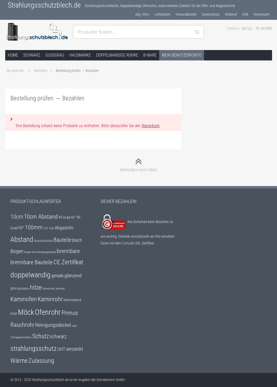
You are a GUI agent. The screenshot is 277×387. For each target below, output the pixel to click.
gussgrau (54, 55)
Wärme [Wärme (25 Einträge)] (19, 360)
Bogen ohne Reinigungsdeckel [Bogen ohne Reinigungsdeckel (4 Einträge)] (40, 252)
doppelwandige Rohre (117, 55)
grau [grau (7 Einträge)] (13, 288)
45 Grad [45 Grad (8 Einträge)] (64, 217)
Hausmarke (80, 55)
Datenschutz (211, 14)
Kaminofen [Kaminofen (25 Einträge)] (23, 299)
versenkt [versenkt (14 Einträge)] (74, 349)
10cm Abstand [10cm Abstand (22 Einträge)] (41, 216)
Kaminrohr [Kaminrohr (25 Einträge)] (50, 299)
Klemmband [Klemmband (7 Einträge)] (72, 300)
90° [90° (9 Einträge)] (21, 227)
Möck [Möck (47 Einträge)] (26, 312)
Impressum (261, 14)
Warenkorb (150, 125)
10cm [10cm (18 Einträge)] (16, 216)
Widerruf (231, 14)
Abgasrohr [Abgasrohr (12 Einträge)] (64, 228)
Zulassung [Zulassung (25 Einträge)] (41, 360)
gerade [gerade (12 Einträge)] (57, 276)
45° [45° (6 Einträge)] (73, 217)
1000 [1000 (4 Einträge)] (51, 228)
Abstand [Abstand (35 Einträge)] (21, 239)
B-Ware (150, 55)
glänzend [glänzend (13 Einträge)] (73, 276)
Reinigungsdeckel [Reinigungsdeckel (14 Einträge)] (53, 325)
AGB (245, 14)
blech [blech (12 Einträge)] (77, 240)
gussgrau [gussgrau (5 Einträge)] (23, 288)
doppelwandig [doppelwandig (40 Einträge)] (30, 275)
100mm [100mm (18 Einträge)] (33, 227)
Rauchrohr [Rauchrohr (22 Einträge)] (22, 324)
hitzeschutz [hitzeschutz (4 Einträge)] (48, 288)
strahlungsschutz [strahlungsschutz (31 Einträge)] (33, 348)
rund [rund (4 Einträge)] (74, 326)
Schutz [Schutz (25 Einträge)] (40, 336)
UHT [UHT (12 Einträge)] (61, 349)
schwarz (31, 55)
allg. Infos (142, 14)
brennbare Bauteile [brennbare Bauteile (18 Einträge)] (31, 262)
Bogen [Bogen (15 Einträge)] (16, 251)
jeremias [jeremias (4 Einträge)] (60, 288)
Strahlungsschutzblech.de (44, 5)
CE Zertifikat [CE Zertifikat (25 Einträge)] (68, 262)
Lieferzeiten (162, 14)
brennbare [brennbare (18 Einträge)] (68, 251)
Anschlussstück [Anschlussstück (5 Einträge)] (43, 241)
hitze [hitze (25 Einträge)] (36, 287)
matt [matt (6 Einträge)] (13, 313)
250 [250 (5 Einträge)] (45, 228)
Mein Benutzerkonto (181, 55)
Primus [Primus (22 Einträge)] (69, 312)
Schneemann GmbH (110, 380)
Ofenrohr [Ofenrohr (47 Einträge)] (48, 312)
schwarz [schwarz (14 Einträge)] (58, 337)
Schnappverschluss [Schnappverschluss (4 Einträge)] (21, 337)
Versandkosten (186, 14)
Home (13, 55)
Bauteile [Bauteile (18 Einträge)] (62, 240)
